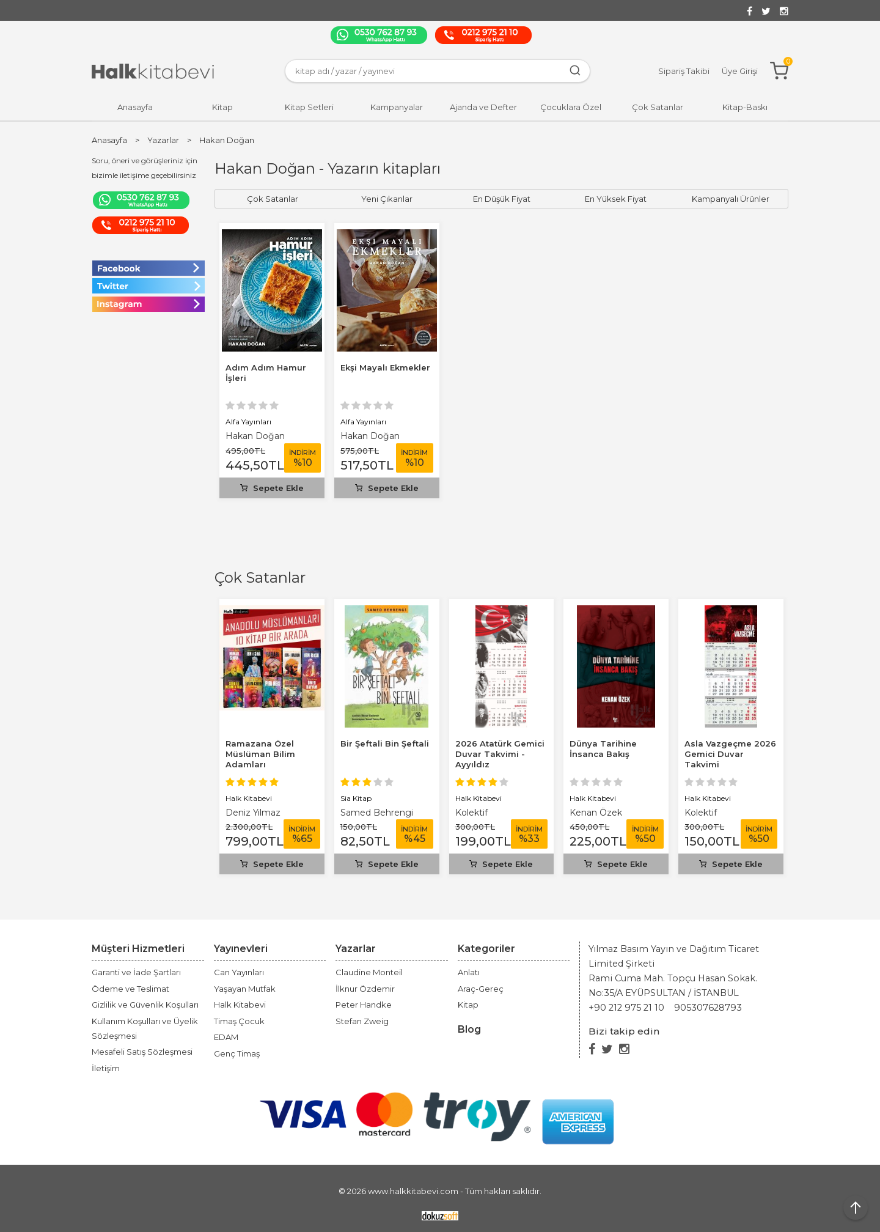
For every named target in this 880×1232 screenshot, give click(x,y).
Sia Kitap (356, 798)
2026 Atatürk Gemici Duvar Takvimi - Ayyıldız (499, 754)
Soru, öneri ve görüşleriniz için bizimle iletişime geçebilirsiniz (144, 168)
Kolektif (471, 812)
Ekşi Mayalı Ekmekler (385, 367)
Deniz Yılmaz (253, 812)
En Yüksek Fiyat (616, 199)
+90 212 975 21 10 (626, 1007)
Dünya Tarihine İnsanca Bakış (603, 749)
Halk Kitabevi (249, 798)
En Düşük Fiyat (501, 199)
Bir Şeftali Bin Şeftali (384, 743)
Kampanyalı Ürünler (730, 199)
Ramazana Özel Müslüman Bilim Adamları (260, 754)
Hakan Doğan (255, 435)
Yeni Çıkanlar (387, 199)
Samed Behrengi (376, 812)
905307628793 (708, 1007)
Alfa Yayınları (248, 421)
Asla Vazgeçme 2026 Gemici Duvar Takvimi (730, 754)
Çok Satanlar (260, 577)
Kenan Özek (596, 812)
